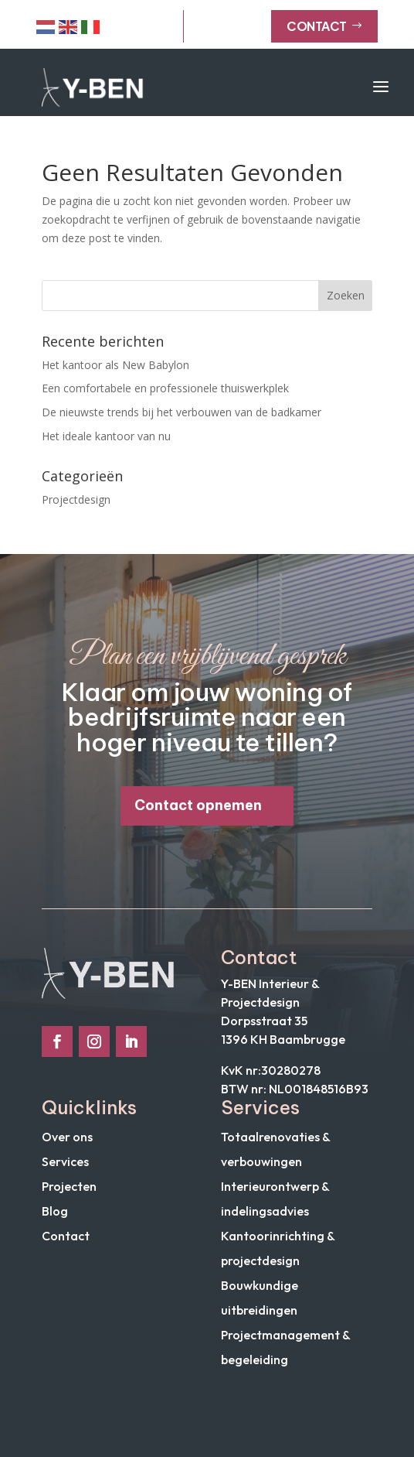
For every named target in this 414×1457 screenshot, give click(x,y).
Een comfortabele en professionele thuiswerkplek (165, 388)
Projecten (69, 1186)
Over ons (67, 1136)
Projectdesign (76, 499)
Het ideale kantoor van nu (106, 436)
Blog (55, 1211)
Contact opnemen (198, 805)
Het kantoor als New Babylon (115, 364)
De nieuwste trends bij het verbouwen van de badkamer (181, 412)
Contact (324, 26)
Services (65, 1161)
